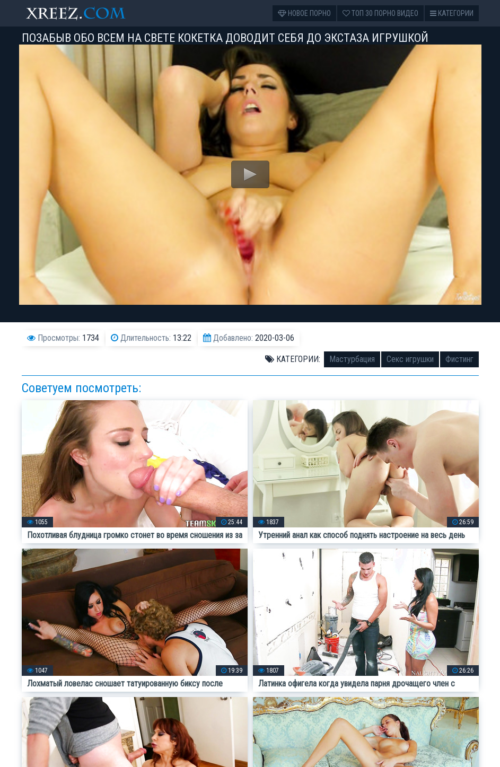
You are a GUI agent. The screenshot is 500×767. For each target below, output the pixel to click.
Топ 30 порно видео (380, 13)
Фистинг (459, 359)
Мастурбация (352, 359)
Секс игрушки (410, 359)
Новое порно (304, 13)
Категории (451, 13)
